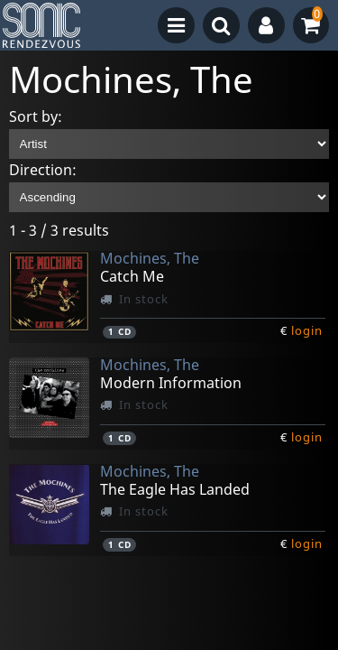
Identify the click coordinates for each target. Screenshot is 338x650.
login (307, 330)
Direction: (43, 170)
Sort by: (35, 116)
